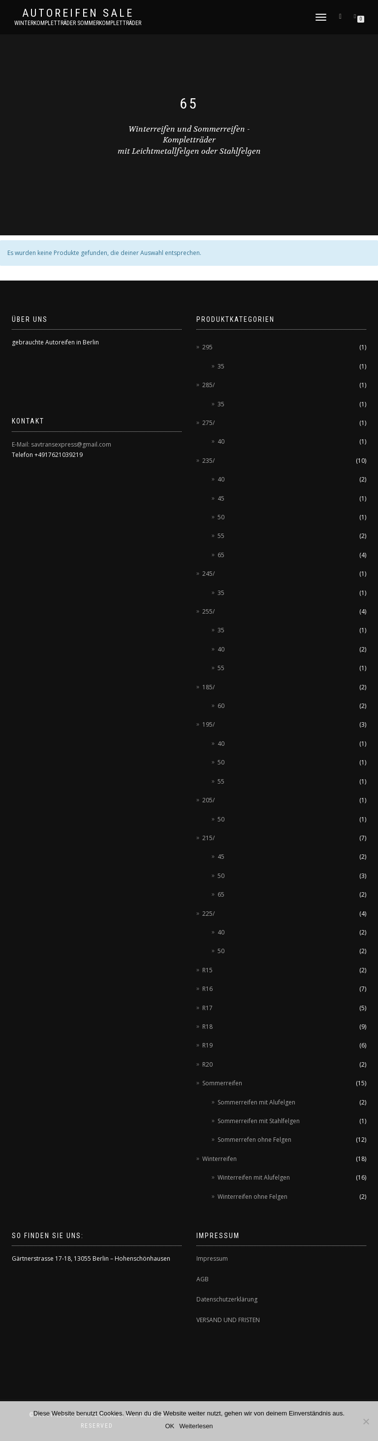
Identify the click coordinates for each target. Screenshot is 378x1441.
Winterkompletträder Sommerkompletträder (77, 23)
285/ (208, 385)
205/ (208, 800)
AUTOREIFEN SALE (78, 13)
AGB (202, 1279)
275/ (208, 423)
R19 (207, 1045)
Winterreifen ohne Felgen (252, 1196)
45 (221, 498)
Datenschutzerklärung (226, 1299)
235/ (208, 460)
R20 (207, 1064)
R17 (207, 1008)
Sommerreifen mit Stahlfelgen (259, 1121)
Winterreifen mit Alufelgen (254, 1177)
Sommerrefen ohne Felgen (254, 1139)
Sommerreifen (222, 1083)
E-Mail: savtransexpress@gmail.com (61, 444)
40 (221, 441)
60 (221, 706)
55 (221, 536)
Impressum (212, 1258)
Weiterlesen (196, 1426)
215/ (208, 838)
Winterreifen (219, 1159)
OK (169, 1426)
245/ (208, 573)
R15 (207, 970)
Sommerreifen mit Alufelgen (256, 1102)
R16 (207, 989)
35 (221, 366)
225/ (208, 913)
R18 (207, 1026)
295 (207, 347)
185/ (208, 687)
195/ (208, 724)
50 (221, 517)
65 (221, 555)
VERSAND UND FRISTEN (228, 1320)
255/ (208, 611)
